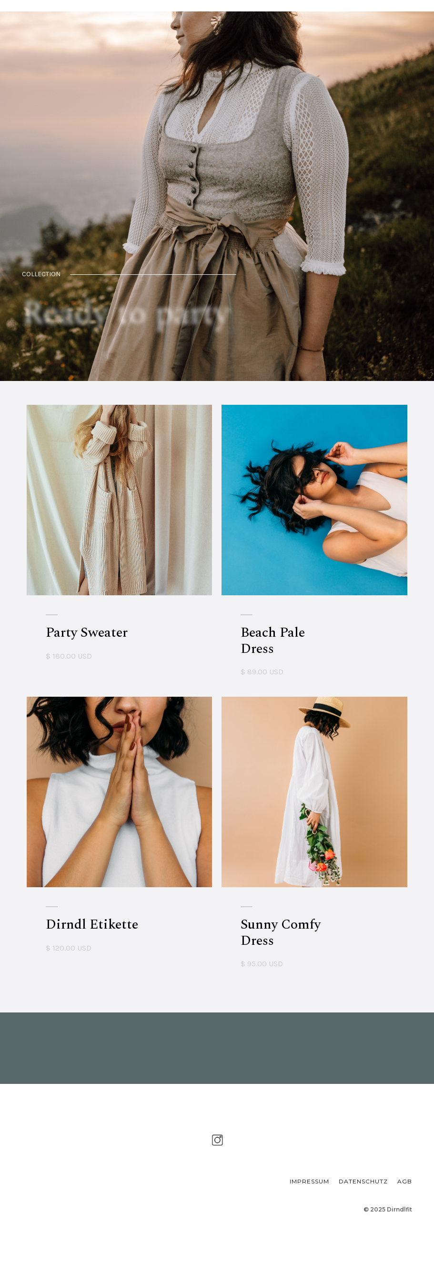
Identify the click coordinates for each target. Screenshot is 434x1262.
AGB (404, 1181)
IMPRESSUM (309, 1181)
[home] (65, 5)
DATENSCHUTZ (363, 1181)
